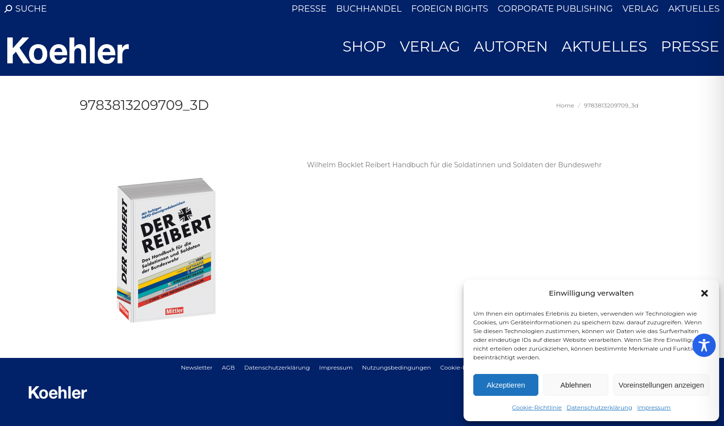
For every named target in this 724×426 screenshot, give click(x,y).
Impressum (654, 407)
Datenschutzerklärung (599, 407)
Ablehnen (575, 385)
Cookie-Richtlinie (537, 407)
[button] (704, 293)
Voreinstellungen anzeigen (661, 385)
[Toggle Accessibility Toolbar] (704, 345)
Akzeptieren (505, 385)
